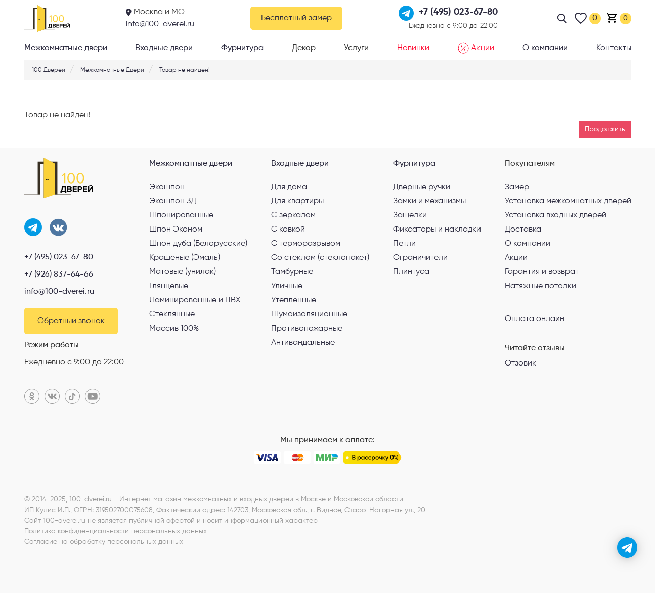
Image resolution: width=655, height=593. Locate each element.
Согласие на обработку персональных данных (103, 541)
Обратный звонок (71, 321)
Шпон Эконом (175, 229)
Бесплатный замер (296, 18)
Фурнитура (242, 48)
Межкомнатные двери (65, 48)
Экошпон (167, 187)
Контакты (613, 48)
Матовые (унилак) (182, 272)
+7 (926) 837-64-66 (58, 274)
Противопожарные (306, 329)
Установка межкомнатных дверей (568, 201)
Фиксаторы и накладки (437, 229)
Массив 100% (174, 329)
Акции (476, 48)
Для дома (289, 187)
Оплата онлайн (534, 318)
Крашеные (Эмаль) (184, 258)
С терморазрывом (305, 244)
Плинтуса (411, 272)
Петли (404, 244)
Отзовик (520, 363)
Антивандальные (303, 343)
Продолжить (605, 129)
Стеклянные (172, 314)
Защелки (410, 215)
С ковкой (288, 229)
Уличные (286, 286)
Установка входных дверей (555, 215)
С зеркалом (293, 215)
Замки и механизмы (429, 201)
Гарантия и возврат (542, 272)
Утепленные (293, 300)
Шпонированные (181, 215)
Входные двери (164, 48)
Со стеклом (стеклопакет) (320, 258)
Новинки (413, 48)
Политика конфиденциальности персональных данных (115, 531)
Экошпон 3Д (172, 201)
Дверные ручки (421, 187)
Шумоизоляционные (309, 314)
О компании (545, 48)
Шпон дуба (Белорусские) (198, 244)
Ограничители (420, 258)
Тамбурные (292, 272)
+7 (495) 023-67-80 (58, 257)
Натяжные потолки (540, 286)
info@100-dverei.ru (160, 24)
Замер (517, 187)
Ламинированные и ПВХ (194, 300)
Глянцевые (168, 286)
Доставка (523, 229)
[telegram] (627, 547)
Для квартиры (297, 201)
